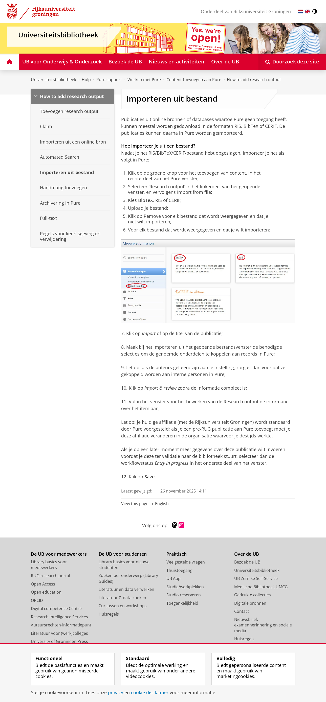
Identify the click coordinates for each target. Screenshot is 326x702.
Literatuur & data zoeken (122, 597)
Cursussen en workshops (123, 606)
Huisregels (109, 614)
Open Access (43, 584)
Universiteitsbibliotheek (53, 79)
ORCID (37, 600)
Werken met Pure (144, 79)
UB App (173, 578)
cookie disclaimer (149, 692)
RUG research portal (50, 575)
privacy (115, 692)
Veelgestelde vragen (185, 562)
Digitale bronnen (250, 603)
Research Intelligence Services (59, 617)
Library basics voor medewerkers (49, 564)
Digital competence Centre (56, 608)
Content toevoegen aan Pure (193, 79)
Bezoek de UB (247, 562)
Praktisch (176, 554)
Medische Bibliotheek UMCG (261, 587)
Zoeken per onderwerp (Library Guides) (128, 578)
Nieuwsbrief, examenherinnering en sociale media (263, 625)
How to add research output (72, 96)
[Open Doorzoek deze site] (292, 62)
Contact (241, 611)
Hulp (86, 79)
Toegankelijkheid (182, 603)
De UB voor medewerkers (59, 554)
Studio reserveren (183, 595)
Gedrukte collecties (252, 595)
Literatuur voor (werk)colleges (59, 633)
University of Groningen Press (59, 641)
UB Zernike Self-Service (256, 578)
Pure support (109, 79)
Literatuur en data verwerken (126, 589)
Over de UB (246, 554)
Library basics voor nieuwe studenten (124, 564)
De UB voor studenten (123, 554)
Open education (46, 592)
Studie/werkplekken (185, 587)
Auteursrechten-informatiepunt (61, 625)
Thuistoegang (179, 570)
